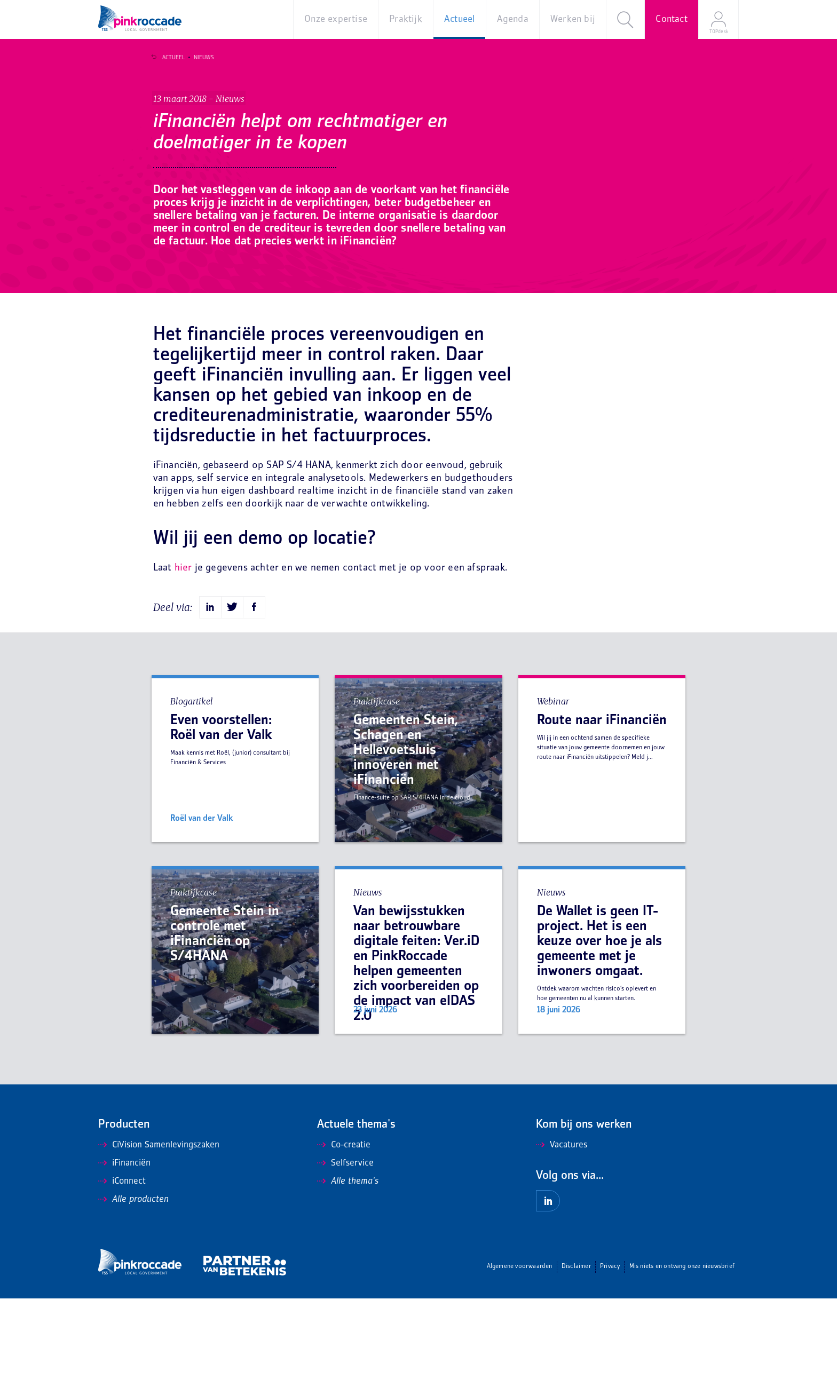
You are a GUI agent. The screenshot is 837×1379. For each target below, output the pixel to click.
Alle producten (133, 1280)
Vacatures (561, 1226)
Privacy (610, 1347)
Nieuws (199, 57)
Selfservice (345, 1244)
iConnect (122, 1262)
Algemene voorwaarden (519, 1347)
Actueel (168, 57)
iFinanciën (124, 1244)
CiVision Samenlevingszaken (158, 1226)
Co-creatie (343, 1226)
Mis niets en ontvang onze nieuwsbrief (682, 1347)
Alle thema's (347, 1262)
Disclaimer (576, 1347)
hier (183, 648)
